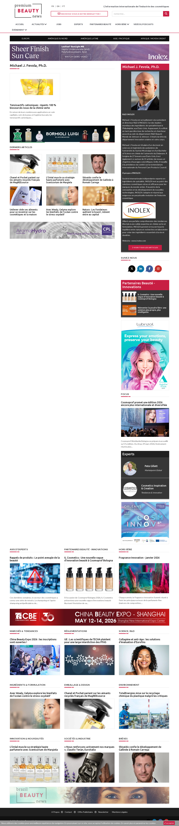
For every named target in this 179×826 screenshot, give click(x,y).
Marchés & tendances (24, 631)
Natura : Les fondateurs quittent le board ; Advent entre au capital (96, 212)
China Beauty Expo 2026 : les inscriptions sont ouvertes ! (33, 640)
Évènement (18, 30)
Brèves (123, 738)
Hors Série (125, 549)
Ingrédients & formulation (27, 684)
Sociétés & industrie (77, 738)
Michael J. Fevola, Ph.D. (140, 67)
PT (63, 6)
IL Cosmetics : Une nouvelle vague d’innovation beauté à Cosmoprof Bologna (88, 559)
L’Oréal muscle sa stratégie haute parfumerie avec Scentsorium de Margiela (60, 180)
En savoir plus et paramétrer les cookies (138, 823)
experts (78, 24)
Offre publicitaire (85, 812)
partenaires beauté (100, 24)
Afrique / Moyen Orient (153, 38)
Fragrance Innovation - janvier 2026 (139, 557)
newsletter (103, 812)
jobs (58, 24)
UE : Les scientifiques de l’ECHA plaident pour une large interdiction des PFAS (87, 640)
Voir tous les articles (145, 247)
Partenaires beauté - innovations (138, 285)
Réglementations (75, 631)
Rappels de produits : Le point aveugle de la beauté (35, 559)
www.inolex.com (138, 240)
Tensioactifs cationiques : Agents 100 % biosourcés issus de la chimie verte (33, 106)
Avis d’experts (19, 549)
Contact (68, 812)
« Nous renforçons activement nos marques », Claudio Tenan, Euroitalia (89, 748)
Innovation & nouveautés (27, 738)
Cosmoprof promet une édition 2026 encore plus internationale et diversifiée (144, 404)
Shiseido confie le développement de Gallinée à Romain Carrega (98, 180)
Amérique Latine (89, 38)
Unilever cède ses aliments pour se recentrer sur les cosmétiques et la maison (24, 212)
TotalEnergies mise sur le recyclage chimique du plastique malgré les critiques (143, 694)
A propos (55, 812)
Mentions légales (120, 812)
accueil (20, 24)
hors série (121, 24)
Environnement (129, 684)
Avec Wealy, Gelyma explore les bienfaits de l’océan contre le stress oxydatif (62, 212)
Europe (26, 38)
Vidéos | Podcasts (143, 24)
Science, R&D (127, 631)
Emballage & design (77, 684)
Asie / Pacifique (121, 38)
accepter (169, 823)
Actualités (38, 24)
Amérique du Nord (58, 38)
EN (58, 6)
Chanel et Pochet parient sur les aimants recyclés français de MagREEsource (25, 180)
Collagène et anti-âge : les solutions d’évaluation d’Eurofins (139, 640)
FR (52, 6)
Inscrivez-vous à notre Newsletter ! (79, 13)
